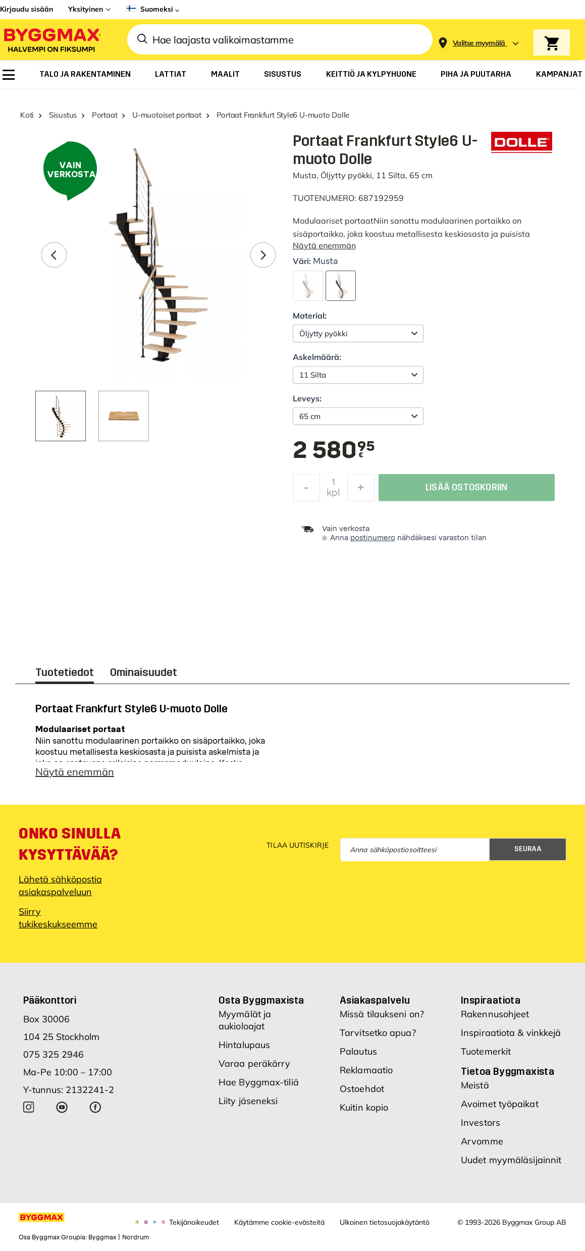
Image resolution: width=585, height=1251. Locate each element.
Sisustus (63, 115)
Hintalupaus (244, 1045)
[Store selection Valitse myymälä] (479, 43)
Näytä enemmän (324, 245)
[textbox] (334, 450)
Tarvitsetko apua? (378, 1032)
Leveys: (307, 398)
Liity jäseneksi (248, 1101)
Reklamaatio (366, 1070)
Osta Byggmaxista (261, 1000)
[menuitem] (9, 75)
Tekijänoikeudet (194, 1222)
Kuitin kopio (364, 1107)
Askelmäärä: (317, 356)
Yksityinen (85, 9)
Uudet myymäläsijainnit (511, 1160)
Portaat (104, 115)
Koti (27, 115)
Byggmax (102, 1237)
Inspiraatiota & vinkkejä (511, 1032)
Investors (480, 1122)
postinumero (372, 538)
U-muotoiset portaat (166, 115)
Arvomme (482, 1141)
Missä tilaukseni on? (382, 1014)
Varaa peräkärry (255, 1063)
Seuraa (528, 849)
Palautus (358, 1051)
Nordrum (135, 1237)
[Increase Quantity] (361, 490)
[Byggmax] (51, 39)
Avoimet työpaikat (500, 1104)
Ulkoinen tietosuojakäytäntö (385, 1222)
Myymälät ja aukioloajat (245, 1020)
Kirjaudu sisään (26, 9)
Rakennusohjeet (495, 1014)
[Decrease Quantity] (306, 490)
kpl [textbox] (333, 495)
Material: (310, 315)
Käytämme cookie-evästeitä (279, 1222)
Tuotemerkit (486, 1051)
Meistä (475, 1085)
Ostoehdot (362, 1088)
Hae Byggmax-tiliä (259, 1082)
